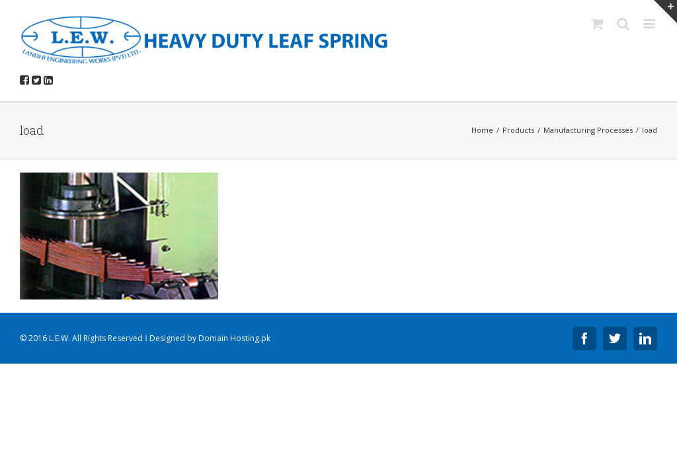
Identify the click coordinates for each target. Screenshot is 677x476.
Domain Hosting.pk (234, 338)
